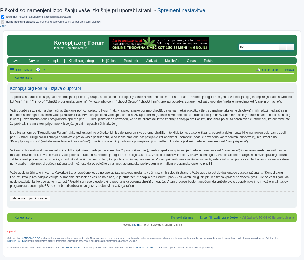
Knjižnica (109, 61)
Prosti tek (131, 61)
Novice (34, 61)
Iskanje (283, 47)
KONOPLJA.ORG (31, 238)
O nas (191, 61)
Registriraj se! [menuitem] (269, 69)
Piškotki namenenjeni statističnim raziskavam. (38, 16)
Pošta (208, 61)
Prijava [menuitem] (289, 69)
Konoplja (53, 61)
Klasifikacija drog (81, 61)
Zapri (3, 26)
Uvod (17, 61)
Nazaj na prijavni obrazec (30, 198)
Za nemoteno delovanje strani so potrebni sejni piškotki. (53, 21)
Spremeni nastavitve (181, 10)
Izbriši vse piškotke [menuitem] (225, 217)
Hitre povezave (24, 69)
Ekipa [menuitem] (203, 217)
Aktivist (151, 61)
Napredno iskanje (290, 47)
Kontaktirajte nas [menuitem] (182, 217)
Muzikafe (172, 61)
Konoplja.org (23, 77)
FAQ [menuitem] (43, 69)
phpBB (136, 224)
